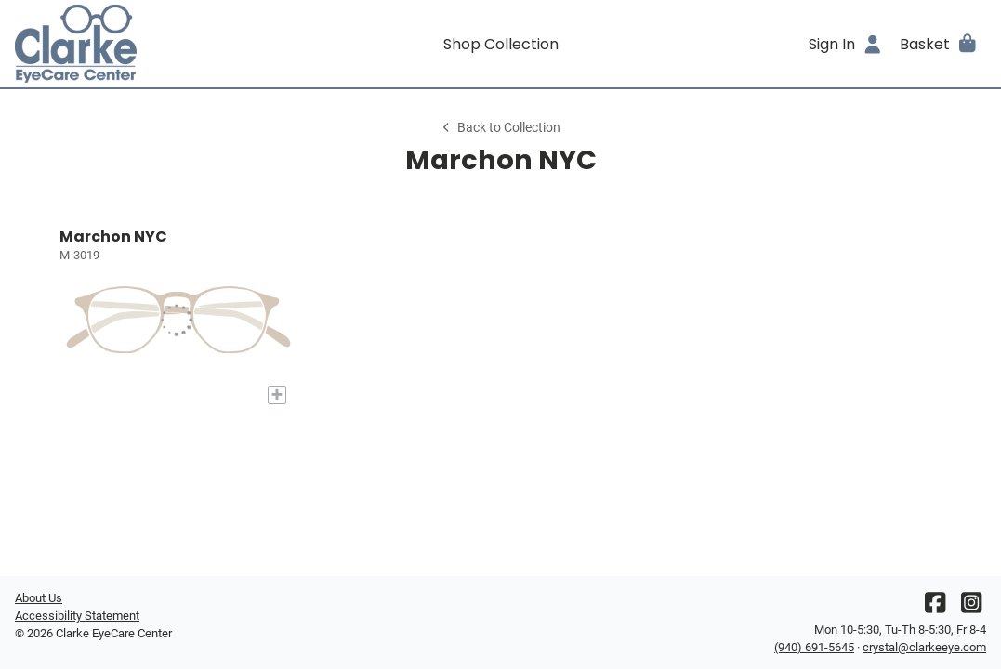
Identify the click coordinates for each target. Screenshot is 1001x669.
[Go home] (136, 43)
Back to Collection (500, 128)
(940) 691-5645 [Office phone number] (814, 647)
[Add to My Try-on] (277, 395)
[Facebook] (935, 607)
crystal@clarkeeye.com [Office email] (924, 647)
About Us (38, 598)
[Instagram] (971, 607)
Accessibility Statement (77, 616)
